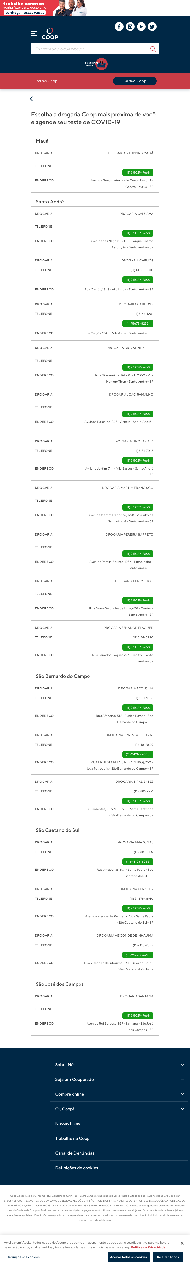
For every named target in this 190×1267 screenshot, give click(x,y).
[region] (95, 1251)
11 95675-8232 (137, 323)
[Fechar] (182, 1243)
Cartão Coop (134, 81)
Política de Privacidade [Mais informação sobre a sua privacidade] (148, 1247)
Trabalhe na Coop (72, 1138)
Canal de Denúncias (74, 1153)
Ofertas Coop (45, 81)
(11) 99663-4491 (137, 955)
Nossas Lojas (67, 1123)
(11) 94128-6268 (137, 861)
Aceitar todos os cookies (128, 1257)
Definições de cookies (76, 1167)
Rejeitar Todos (168, 1257)
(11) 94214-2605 (137, 754)
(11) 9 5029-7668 (137, 172)
